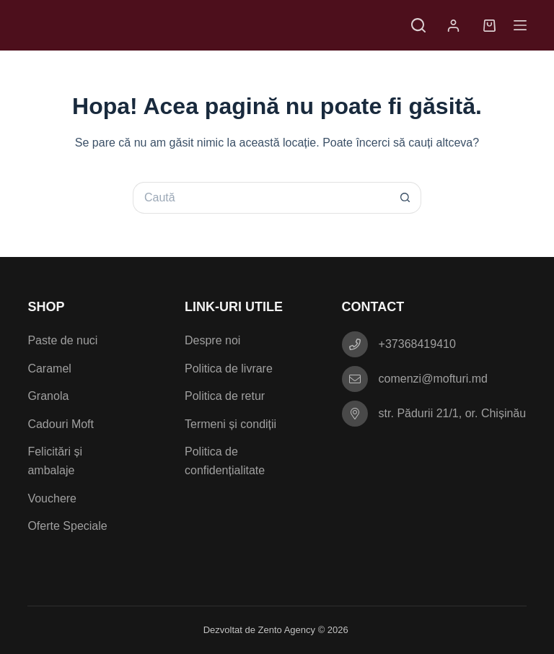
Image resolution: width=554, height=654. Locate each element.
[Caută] (418, 25)
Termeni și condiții (230, 424)
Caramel (49, 368)
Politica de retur (225, 396)
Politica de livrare (229, 368)
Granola (48, 396)
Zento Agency (287, 629)
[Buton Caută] (405, 198)
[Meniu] (520, 25)
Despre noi (212, 340)
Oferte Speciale (67, 526)
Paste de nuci (62, 340)
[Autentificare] (456, 25)
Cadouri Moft (60, 424)
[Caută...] (261, 198)
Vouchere (51, 498)
